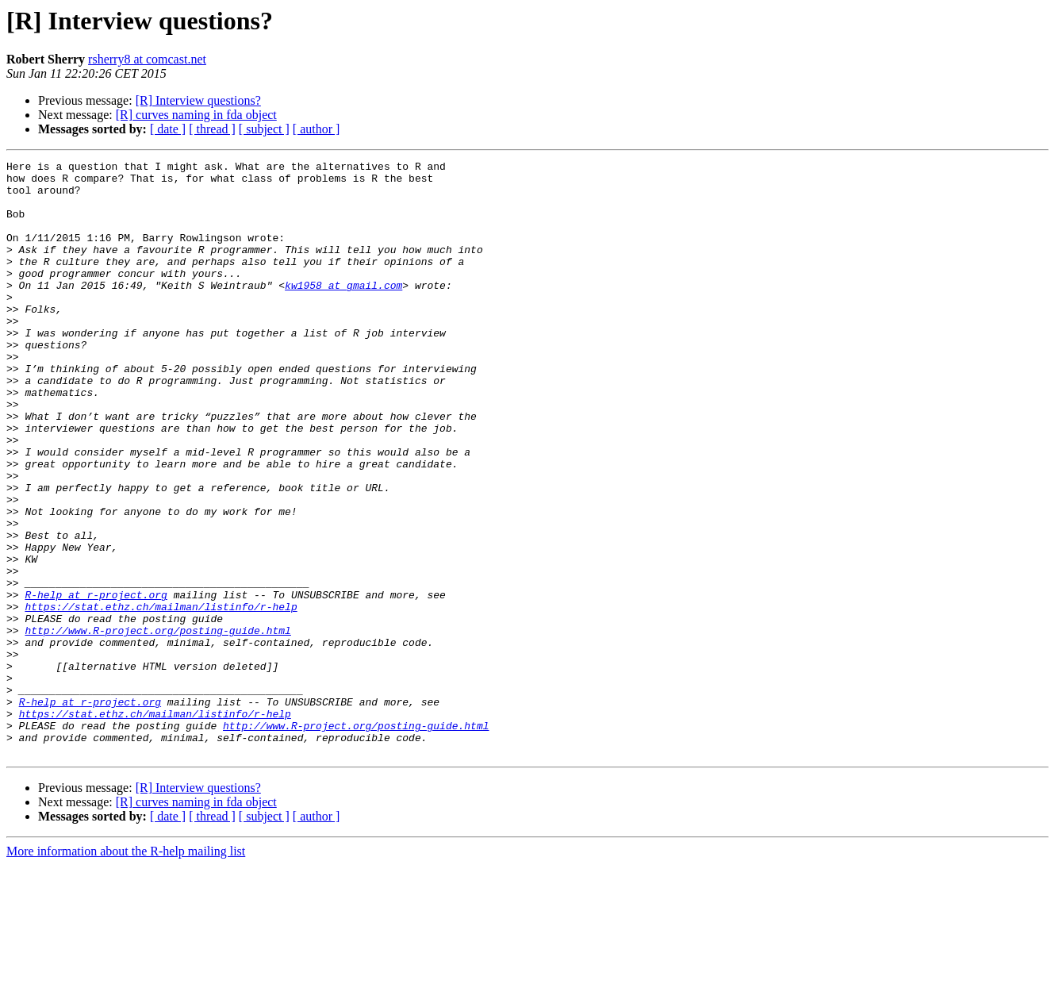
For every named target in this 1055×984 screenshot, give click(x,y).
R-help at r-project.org (96, 682)
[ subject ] (264, 129)
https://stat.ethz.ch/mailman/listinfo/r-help (161, 697)
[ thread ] (212, 129)
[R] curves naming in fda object (196, 114)
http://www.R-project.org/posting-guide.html (157, 725)
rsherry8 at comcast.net (147, 59)
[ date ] (168, 129)
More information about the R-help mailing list (125, 970)
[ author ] (316, 129)
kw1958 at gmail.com (343, 311)
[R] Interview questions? (198, 100)
